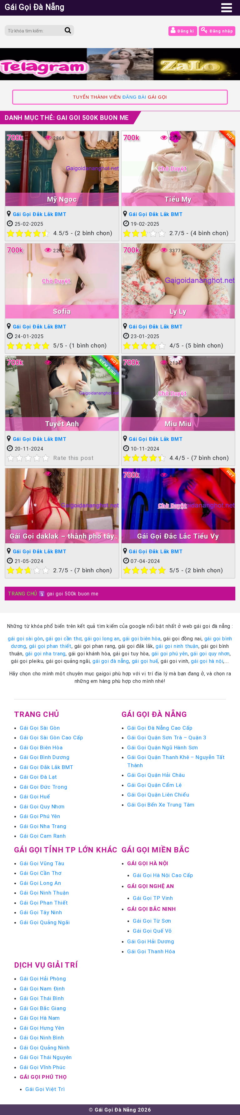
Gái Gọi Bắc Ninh (151, 908)
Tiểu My (178, 199)
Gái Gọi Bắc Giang (43, 1008)
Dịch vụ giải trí (46, 964)
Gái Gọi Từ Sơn (152, 920)
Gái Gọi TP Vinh (153, 898)
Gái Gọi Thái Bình (42, 998)
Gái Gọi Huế (35, 796)
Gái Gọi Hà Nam (40, 1017)
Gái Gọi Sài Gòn (40, 727)
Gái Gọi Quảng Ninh (44, 1047)
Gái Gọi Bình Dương (44, 757)
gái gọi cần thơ (64, 638)
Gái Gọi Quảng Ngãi (45, 922)
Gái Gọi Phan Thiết (44, 902)
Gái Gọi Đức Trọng (44, 786)
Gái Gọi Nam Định (42, 988)
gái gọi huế (145, 661)
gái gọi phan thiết (50, 646)
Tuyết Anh (62, 424)
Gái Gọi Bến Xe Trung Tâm (161, 804)
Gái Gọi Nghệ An (150, 886)
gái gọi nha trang (45, 653)
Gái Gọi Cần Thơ (41, 873)
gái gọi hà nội (207, 661)
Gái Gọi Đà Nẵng (154, 714)
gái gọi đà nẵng (110, 661)
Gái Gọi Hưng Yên (42, 1027)
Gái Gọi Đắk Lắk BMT (40, 214)
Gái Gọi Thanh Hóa (151, 951)
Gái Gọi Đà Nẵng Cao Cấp (159, 727)
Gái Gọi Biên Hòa (41, 747)
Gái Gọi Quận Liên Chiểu (158, 794)
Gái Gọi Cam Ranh (43, 835)
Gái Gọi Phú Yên (40, 816)
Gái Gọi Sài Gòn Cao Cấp (51, 737)
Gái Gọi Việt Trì (45, 1089)
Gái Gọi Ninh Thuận (44, 892)
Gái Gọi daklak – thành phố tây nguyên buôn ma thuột (62, 537)
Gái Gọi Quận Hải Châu (156, 775)
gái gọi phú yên (170, 653)
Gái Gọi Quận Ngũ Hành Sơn (162, 747)
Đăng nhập (217, 30)
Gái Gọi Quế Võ (152, 930)
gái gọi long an (102, 638)
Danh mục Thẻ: (67, 117)
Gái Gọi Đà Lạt (38, 776)
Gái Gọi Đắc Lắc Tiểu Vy (178, 536)
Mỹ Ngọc (62, 199)
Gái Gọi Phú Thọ (43, 1076)
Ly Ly (178, 311)
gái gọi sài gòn (25, 638)
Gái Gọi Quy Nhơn (42, 806)
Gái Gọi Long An (40, 883)
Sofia (62, 311)
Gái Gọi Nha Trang (43, 826)
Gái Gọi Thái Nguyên (46, 1057)
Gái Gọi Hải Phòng (43, 978)
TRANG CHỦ (22, 593)
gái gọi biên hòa (141, 638)
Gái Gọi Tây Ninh (41, 912)
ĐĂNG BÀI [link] (134, 97)
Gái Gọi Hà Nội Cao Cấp (163, 875)
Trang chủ (36, 714)
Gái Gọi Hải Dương (150, 941)
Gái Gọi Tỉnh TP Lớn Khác (66, 849)
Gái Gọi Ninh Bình (42, 1037)
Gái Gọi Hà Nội (147, 863)
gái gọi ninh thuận (177, 646)
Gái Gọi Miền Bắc (156, 849)
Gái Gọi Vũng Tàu (42, 863)
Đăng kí (183, 30)
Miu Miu (178, 424)
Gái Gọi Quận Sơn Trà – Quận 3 (167, 737)
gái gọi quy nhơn (210, 653)
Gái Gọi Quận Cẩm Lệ (154, 785)
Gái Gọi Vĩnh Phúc (43, 1067)
